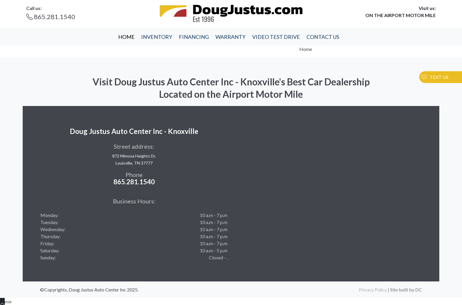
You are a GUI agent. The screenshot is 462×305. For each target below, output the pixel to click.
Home (305, 49)
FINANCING (194, 37)
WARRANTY (230, 37)
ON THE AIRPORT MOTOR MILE (400, 15)
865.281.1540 (50, 17)
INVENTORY (156, 37)
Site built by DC (406, 289)
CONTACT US (322, 37)
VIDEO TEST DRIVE (276, 37)
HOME (126, 37)
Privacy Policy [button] (373, 289)
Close (5, 301)
